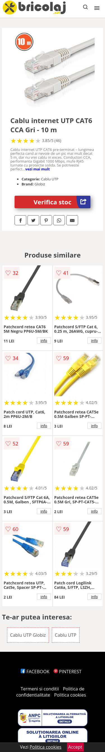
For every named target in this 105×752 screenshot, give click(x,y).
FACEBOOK (35, 671)
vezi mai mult (37, 169)
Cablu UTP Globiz (28, 635)
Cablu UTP (65, 635)
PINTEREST (67, 671)
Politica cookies (70, 695)
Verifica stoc (62, 202)
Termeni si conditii (40, 689)
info (44, 340)
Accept (75, 747)
